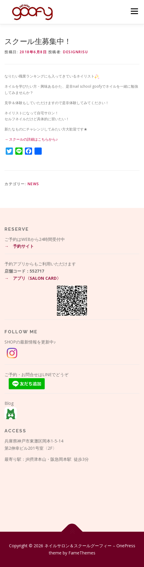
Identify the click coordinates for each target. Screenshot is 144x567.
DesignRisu (75, 51)
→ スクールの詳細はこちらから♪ (31, 139)
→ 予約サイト (19, 246)
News (33, 183)
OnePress (125, 545)
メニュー (134, 11)
